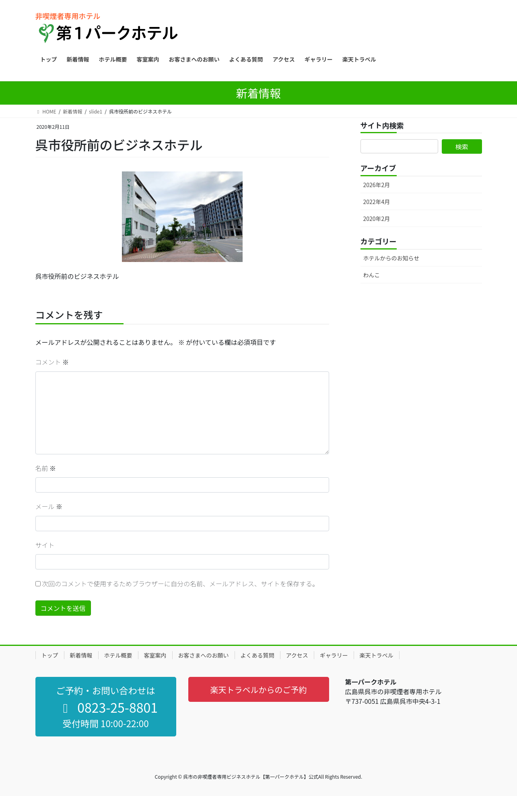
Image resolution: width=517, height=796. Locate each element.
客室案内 (155, 655)
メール (49, 506)
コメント (52, 362)
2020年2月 (376, 218)
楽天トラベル (376, 655)
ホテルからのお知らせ (391, 258)
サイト (45, 545)
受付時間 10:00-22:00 (105, 723)
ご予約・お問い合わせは (105, 690)
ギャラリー (334, 655)
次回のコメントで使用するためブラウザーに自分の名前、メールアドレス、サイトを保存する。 (180, 583)
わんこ (371, 275)
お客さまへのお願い (203, 655)
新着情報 (81, 655)
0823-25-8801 (108, 707)
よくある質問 (257, 655)
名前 (45, 468)
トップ (49, 655)
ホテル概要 (118, 655)
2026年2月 (376, 185)
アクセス (297, 655)
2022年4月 (376, 202)
